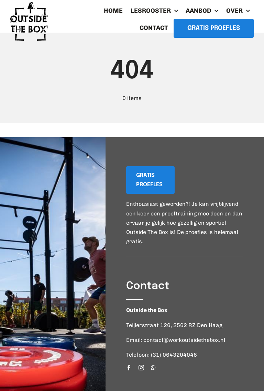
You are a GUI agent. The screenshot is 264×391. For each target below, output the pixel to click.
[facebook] (129, 367)
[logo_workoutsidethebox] (29, 4)
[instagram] (141, 367)
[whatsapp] (153, 367)
